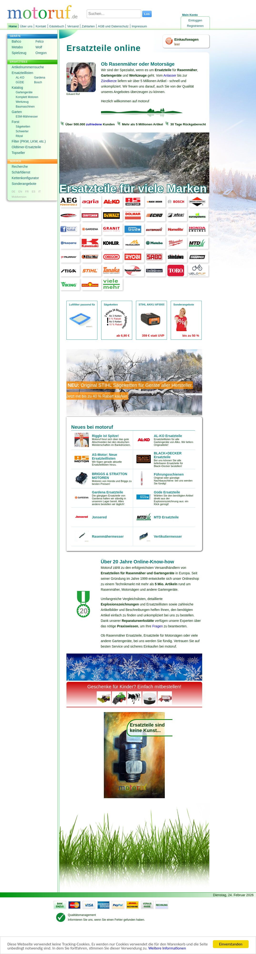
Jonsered (99, 517)
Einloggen (195, 20)
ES (33, 191)
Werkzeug (22, 101)
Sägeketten (23, 126)
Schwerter (22, 131)
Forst (15, 122)
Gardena (39, 77)
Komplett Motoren (27, 97)
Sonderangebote (24, 184)
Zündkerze (109, 81)
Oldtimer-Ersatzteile (26, 147)
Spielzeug (19, 53)
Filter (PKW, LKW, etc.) (29, 141)
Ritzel (19, 136)
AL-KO (20, 77)
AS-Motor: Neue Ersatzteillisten (104, 456)
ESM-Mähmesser (27, 116)
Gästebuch (56, 26)
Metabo (17, 47)
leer (177, 44)
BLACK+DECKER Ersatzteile (167, 455)
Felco (39, 41)
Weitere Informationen (167, 948)
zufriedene (94, 124)
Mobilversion (19, 196)
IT (39, 191)
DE (13, 191)
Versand (73, 26)
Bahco (16, 41)
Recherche (20, 166)
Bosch (38, 82)
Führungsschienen (169, 474)
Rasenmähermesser (108, 536)
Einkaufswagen (186, 39)
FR (27, 191)
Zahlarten (88, 26)
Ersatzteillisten (22, 73)
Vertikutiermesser (168, 536)
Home (13, 26)
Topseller (18, 153)
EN (20, 191)
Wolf (38, 47)
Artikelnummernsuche (28, 67)
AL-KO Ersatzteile (168, 436)
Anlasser (169, 75)
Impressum (139, 26)
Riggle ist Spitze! (105, 436)
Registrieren (195, 26)
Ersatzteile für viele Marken (133, 188)
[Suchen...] (114, 14)
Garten (17, 112)
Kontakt (40, 26)
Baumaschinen (25, 106)
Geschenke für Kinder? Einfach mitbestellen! (134, 686)
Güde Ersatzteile (167, 492)
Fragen (157, 626)
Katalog (17, 87)
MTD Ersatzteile (166, 517)
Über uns (26, 26)
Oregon (41, 53)
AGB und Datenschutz (113, 26)
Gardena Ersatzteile (107, 492)
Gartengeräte (24, 92)
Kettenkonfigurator (25, 178)
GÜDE (20, 82)
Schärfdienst (21, 172)
